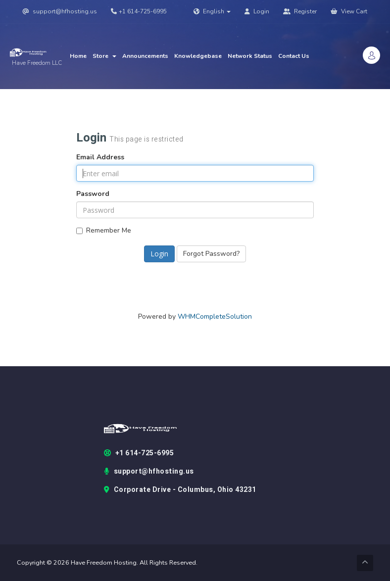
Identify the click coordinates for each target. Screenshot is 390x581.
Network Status (250, 56)
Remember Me (103, 230)
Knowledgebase (198, 56)
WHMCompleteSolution (215, 316)
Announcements (145, 56)
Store (104, 56)
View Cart (349, 11)
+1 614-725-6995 (139, 11)
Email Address (100, 157)
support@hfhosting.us (60, 11)
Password (92, 193)
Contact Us (293, 56)
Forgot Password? (211, 253)
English (212, 11)
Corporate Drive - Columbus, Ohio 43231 (180, 490)
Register (300, 11)
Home (78, 56)
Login (256, 11)
